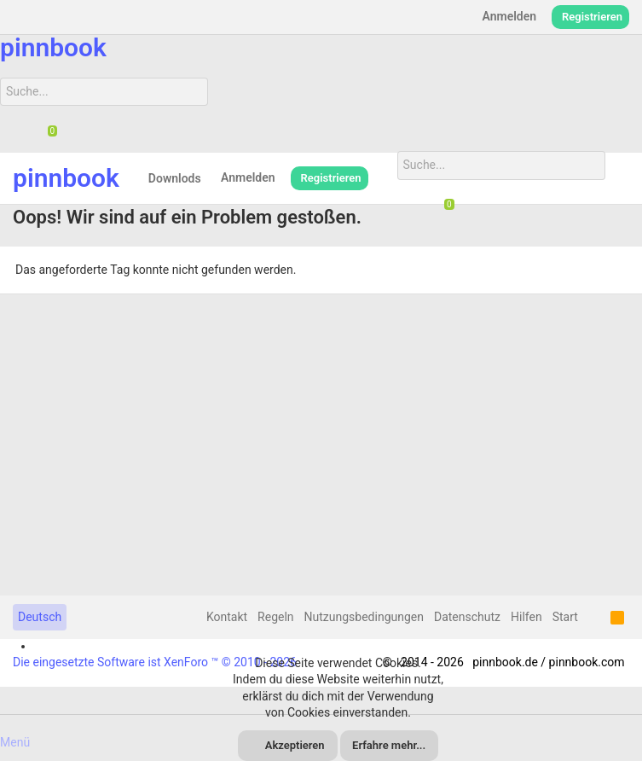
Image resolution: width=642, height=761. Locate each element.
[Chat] (46, 132)
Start (565, 617)
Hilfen (526, 617)
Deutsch (39, 617)
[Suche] (104, 92)
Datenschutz (467, 617)
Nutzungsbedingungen (364, 617)
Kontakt (226, 617)
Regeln (275, 617)
